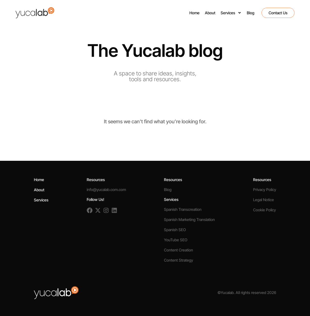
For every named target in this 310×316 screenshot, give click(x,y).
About (210, 12)
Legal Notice (263, 200)
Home (194, 12)
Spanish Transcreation (183, 209)
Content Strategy (178, 260)
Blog (250, 12)
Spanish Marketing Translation (189, 219)
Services (231, 12)
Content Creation (178, 250)
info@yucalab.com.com (106, 189)
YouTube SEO (175, 240)
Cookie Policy (264, 210)
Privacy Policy (264, 189)
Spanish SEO (175, 230)
